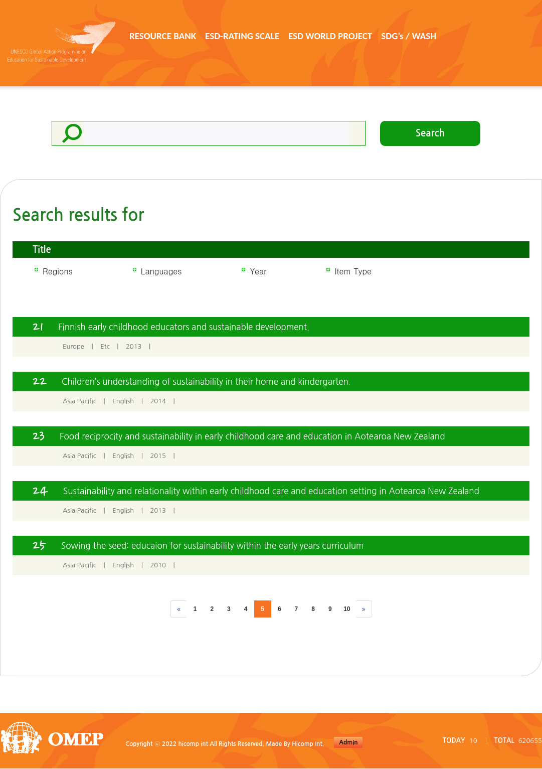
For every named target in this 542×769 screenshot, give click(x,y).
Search (430, 133)
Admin (348, 742)
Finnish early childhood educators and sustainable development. (183, 327)
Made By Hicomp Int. (295, 744)
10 (346, 608)
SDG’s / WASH (408, 36)
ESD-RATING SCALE (242, 36)
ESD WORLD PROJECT (330, 36)
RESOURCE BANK (162, 36)
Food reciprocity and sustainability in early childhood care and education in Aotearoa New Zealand (252, 436)
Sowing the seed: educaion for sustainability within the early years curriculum (212, 545)
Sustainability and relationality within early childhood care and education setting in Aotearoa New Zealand (271, 491)
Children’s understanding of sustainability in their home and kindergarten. (206, 381)
